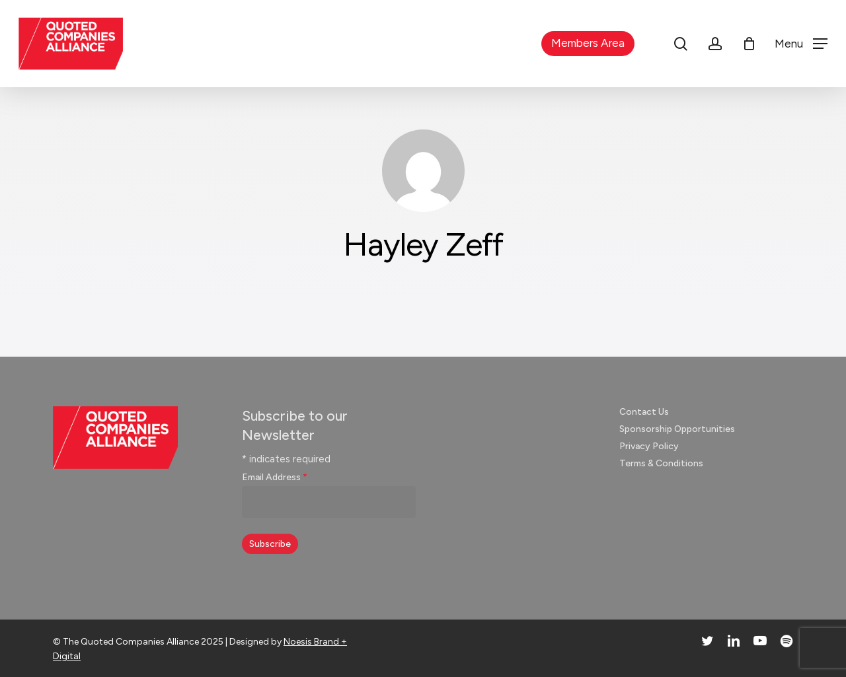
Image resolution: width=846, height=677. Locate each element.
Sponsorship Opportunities (677, 429)
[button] (801, 44)
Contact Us (644, 411)
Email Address (274, 477)
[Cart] (749, 43)
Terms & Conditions (661, 463)
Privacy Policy (649, 446)
